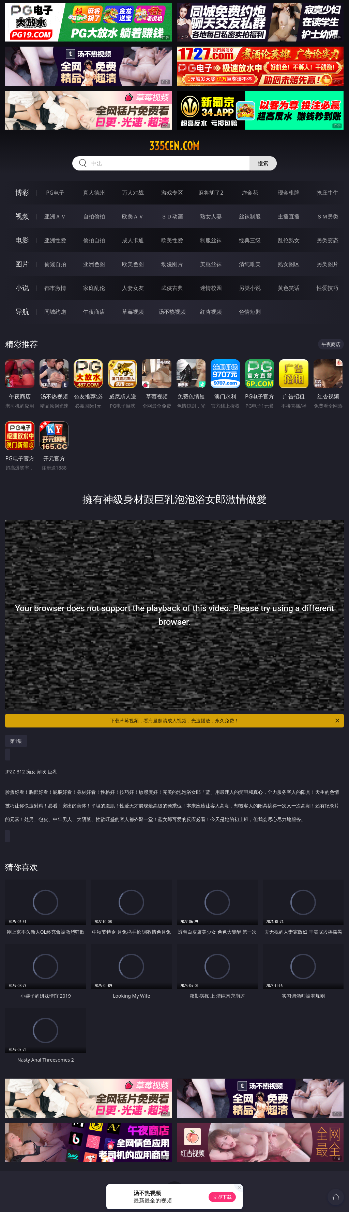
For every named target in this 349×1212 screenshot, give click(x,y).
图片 (22, 263)
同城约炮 (55, 311)
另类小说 (250, 288)
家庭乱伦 (94, 288)
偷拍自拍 (94, 240)
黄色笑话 (289, 288)
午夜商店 (94, 311)
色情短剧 (250, 311)
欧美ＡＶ (133, 216)
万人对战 (133, 192)
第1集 (16, 741)
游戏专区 (172, 192)
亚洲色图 (94, 264)
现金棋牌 (289, 192)
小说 (22, 287)
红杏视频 (211, 311)
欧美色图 (133, 264)
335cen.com (174, 146)
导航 (22, 311)
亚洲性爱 (55, 240)
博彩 (22, 192)
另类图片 (327, 264)
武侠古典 (172, 288)
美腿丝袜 (211, 264)
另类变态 (327, 240)
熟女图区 (289, 264)
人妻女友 (133, 288)
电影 (22, 240)
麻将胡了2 (210, 192)
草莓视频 (133, 311)
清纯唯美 (250, 264)
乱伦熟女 (289, 240)
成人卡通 (133, 240)
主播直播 (289, 216)
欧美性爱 (172, 240)
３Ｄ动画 (172, 216)
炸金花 (250, 192)
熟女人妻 (211, 216)
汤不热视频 (172, 311)
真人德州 (94, 192)
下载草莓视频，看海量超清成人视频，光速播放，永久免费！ (225, 721)
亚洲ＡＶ (55, 216)
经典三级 (250, 240)
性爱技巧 (327, 288)
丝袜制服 (250, 216)
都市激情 (55, 288)
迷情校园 (211, 288)
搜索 (263, 163)
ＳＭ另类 (327, 216)
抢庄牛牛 (327, 192)
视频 (22, 216)
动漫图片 (172, 264)
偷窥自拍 (55, 264)
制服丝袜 (211, 240)
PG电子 (55, 192)
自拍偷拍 (94, 216)
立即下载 (222, 1197)
